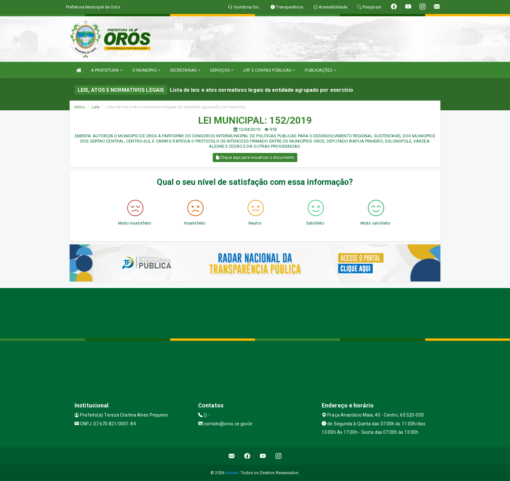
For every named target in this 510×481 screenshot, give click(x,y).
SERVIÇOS (222, 70)
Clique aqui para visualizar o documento (255, 157)
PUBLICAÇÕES (320, 70)
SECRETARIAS (185, 70)
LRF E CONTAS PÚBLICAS (269, 70)
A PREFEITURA (106, 70)
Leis (96, 106)
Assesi (232, 472)
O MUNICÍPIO (146, 70)
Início (79, 106)
